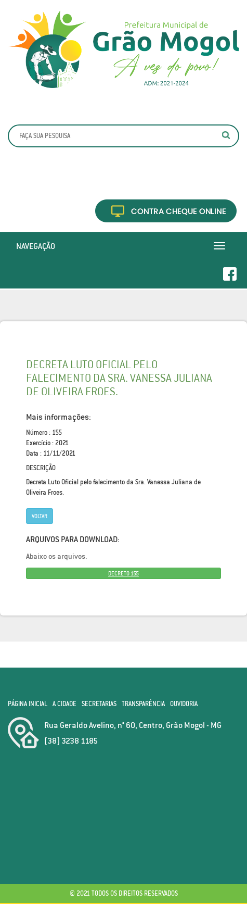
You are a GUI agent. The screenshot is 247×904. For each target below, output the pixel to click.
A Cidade (64, 704)
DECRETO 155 (123, 573)
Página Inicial (27, 704)
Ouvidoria (184, 704)
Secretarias (99, 704)
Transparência (143, 704)
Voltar (39, 516)
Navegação (35, 246)
